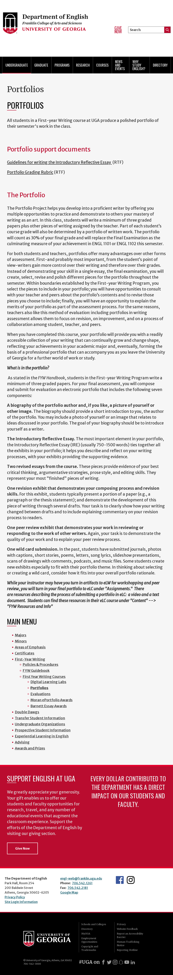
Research (83, 65)
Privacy (121, 924)
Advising (22, 742)
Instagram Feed (131, 880)
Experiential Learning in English (42, 736)
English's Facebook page (120, 880)
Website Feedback (127, 928)
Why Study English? (138, 65)
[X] (109, 962)
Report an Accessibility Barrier (130, 935)
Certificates (24, 653)
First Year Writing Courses (44, 676)
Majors (20, 635)
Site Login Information (21, 902)
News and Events (120, 65)
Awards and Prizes (30, 748)
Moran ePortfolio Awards (51, 700)
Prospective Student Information (43, 730)
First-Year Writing (30, 659)
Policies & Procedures (40, 664)
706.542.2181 (77, 888)
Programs (62, 65)
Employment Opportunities (89, 940)
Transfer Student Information (40, 718)
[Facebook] (103, 962)
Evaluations (40, 694)
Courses (102, 65)
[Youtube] (126, 962)
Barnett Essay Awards (48, 706)
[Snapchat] (121, 962)
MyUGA (85, 933)
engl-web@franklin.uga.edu (81, 878)
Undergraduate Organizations (40, 724)
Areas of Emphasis (30, 647)
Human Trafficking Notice (128, 943)
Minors (21, 641)
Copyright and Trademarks (89, 948)
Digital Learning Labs (48, 682)
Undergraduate (16, 65)
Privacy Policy (15, 897)
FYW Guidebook (36, 670)
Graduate (41, 65)
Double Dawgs (27, 712)
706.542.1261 (82, 883)
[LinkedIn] (132, 962)
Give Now (118, 29)
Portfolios (39, 688)
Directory (160, 65)
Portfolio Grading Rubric (30, 172)
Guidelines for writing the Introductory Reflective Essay (59, 162)
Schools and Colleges (93, 924)
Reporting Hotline (127, 950)
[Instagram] (115, 962)
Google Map (69, 892)
